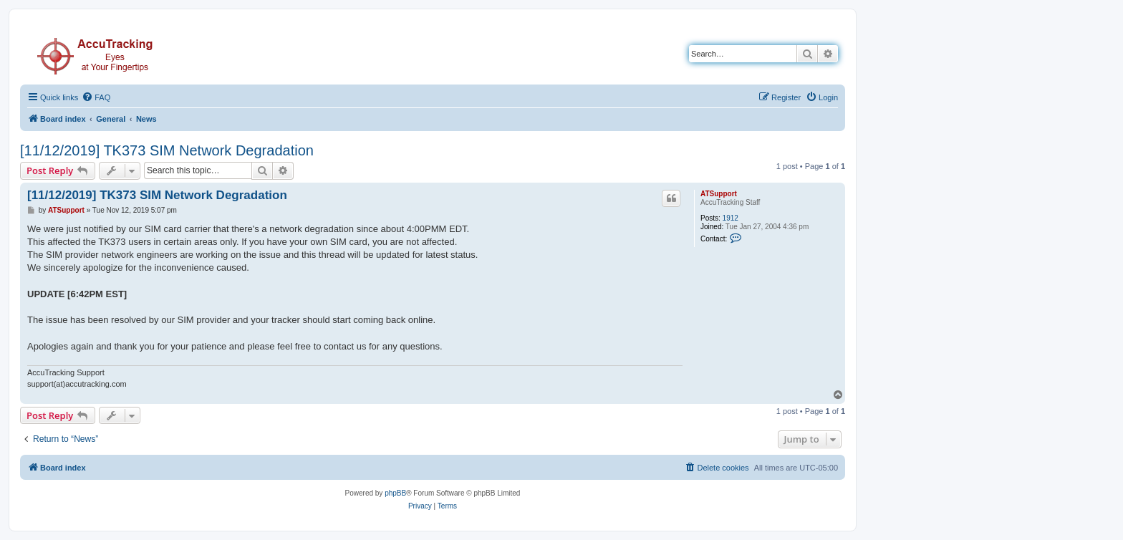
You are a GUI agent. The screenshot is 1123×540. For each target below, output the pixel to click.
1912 (730, 218)
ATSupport (718, 194)
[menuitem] (96, 97)
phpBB (395, 493)
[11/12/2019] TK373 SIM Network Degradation (167, 150)
